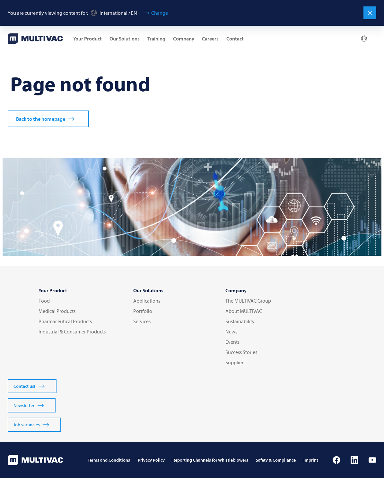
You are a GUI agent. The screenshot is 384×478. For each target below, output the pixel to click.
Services (142, 321)
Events (232, 342)
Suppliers (235, 362)
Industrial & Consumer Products (72, 331)
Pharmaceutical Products (65, 321)
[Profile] (348, 38)
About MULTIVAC (243, 311)
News (231, 331)
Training (156, 38)
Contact (235, 38)
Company (183, 38)
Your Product (87, 38)
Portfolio (142, 311)
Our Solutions (124, 38)
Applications (146, 300)
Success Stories (241, 352)
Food (44, 300)
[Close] (369, 12)
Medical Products (57, 311)
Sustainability (240, 321)
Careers (210, 38)
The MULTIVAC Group (248, 300)
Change (159, 13)
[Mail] (332, 38)
